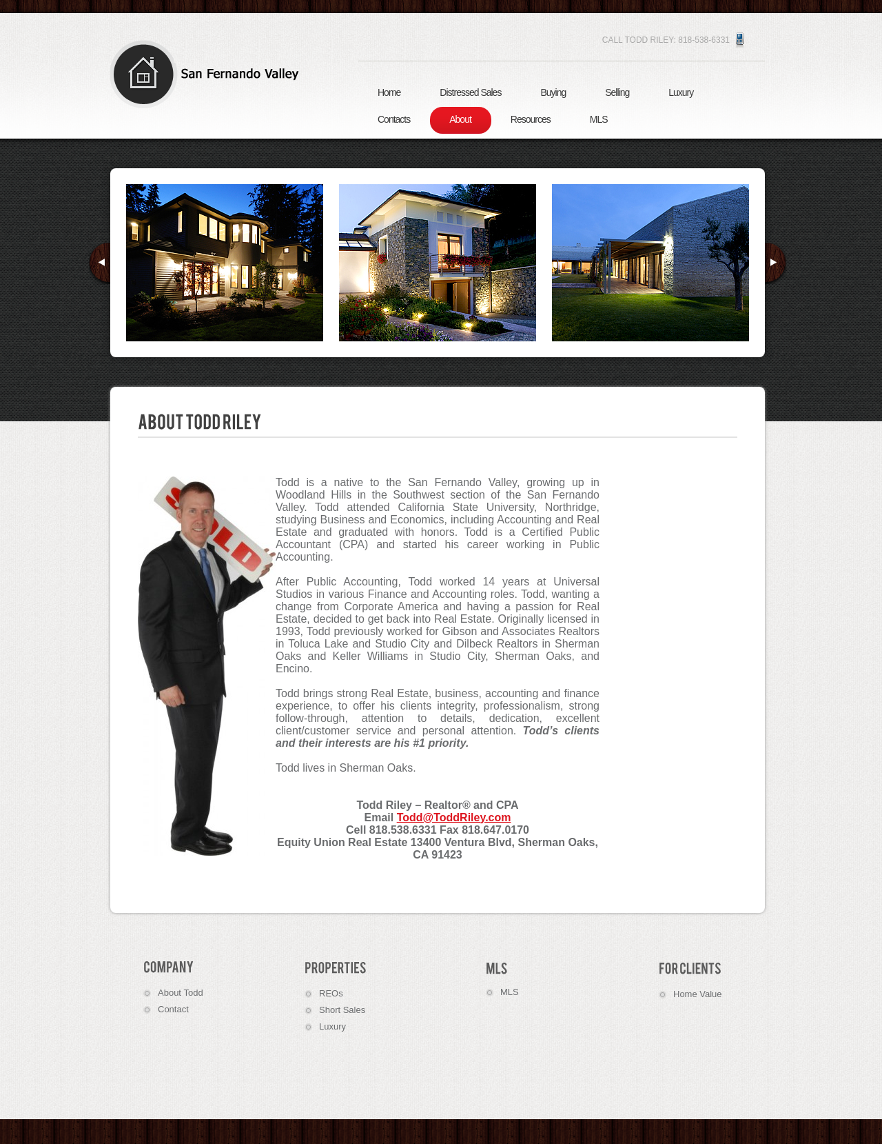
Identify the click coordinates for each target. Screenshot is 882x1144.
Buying (553, 92)
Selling (617, 92)
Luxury (680, 92)
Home (389, 92)
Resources (531, 119)
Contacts (394, 119)
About (460, 119)
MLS (599, 119)
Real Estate (210, 73)
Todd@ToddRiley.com (454, 817)
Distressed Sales (470, 92)
